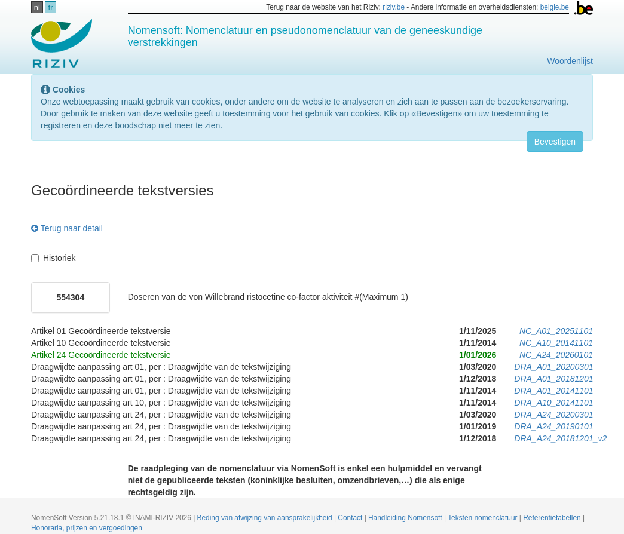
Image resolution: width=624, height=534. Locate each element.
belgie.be (554, 7)
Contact (351, 518)
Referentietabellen (553, 518)
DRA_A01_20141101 (553, 390)
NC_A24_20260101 (556, 355)
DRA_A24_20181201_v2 (560, 438)
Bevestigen (555, 141)
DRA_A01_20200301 (553, 367)
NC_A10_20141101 (556, 343)
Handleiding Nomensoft (406, 518)
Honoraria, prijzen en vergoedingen (86, 528)
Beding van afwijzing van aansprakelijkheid (265, 518)
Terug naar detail (67, 228)
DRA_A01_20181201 (553, 378)
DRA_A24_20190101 (553, 426)
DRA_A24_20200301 (553, 414)
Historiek (53, 258)
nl (37, 7)
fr (50, 7)
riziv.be (394, 7)
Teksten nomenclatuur (483, 518)
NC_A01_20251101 (556, 331)
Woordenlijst (570, 61)
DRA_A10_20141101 (553, 402)
